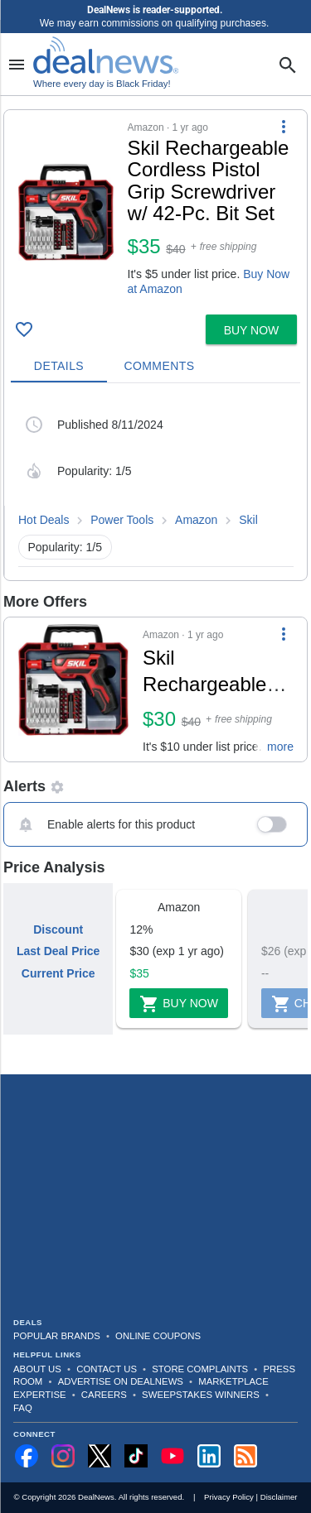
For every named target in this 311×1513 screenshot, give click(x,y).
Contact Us (106, 1369)
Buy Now (178, 1004)
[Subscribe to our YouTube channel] (172, 1456)
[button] (155, 209)
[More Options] (284, 127)
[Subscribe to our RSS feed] (245, 1456)
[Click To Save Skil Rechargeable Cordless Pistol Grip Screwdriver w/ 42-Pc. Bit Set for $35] (24, 329)
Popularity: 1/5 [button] (65, 547)
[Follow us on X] (99, 1456)
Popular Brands (56, 1336)
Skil (248, 519)
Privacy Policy (229, 1496)
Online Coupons (158, 1336)
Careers (104, 1395)
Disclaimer (279, 1496)
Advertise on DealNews (120, 1381)
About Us (37, 1369)
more (280, 746)
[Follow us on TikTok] (136, 1456)
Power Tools (121, 519)
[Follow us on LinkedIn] (209, 1456)
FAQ (22, 1408)
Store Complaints (200, 1369)
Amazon (196, 519)
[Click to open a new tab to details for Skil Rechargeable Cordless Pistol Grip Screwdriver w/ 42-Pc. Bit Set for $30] (73, 689)
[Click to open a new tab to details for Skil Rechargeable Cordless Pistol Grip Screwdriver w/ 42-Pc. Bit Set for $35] (65, 212)
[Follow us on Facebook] (26, 1456)
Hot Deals (43, 519)
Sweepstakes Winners (201, 1395)
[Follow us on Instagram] (63, 1456)
